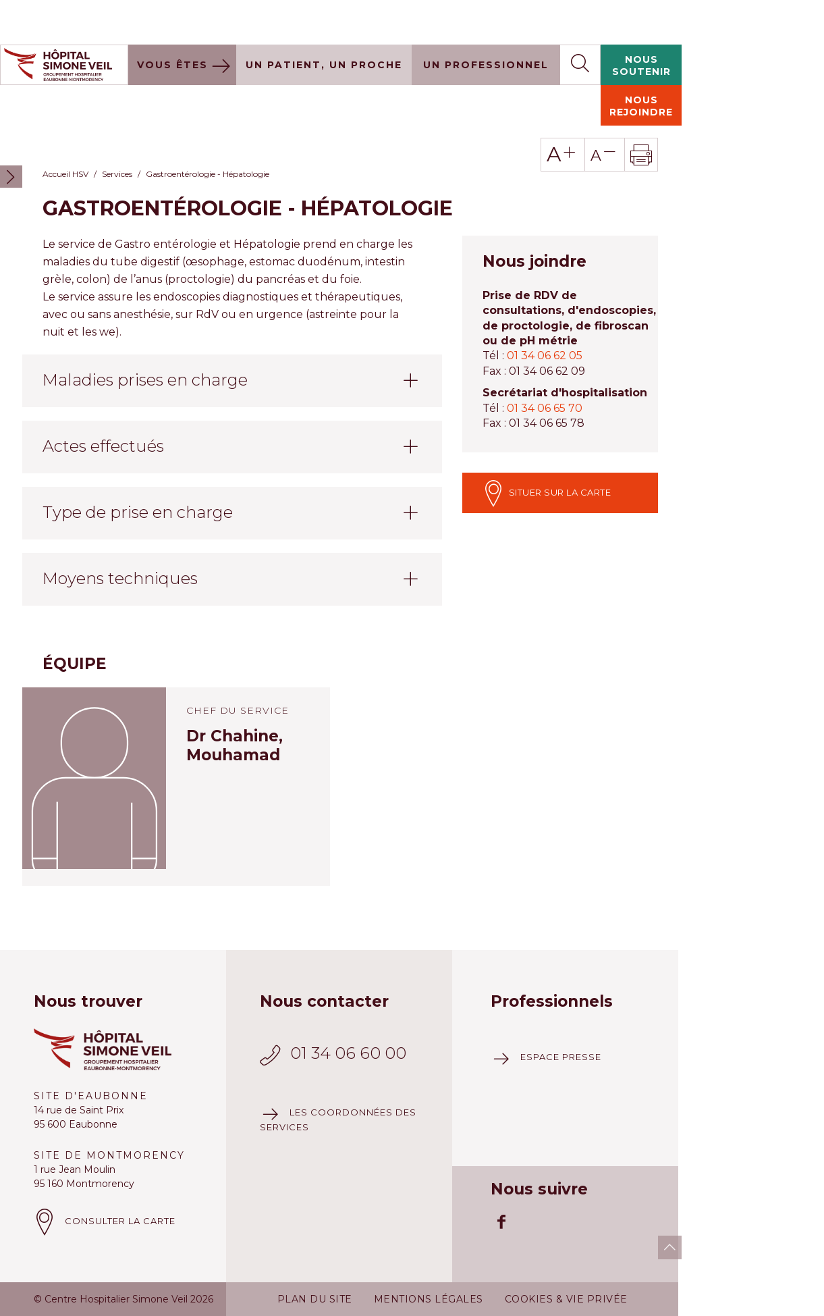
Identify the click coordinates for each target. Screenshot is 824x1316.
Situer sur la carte (547, 449)
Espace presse (560, 1012)
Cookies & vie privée (566, 1254)
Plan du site (314, 1254)
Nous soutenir (641, 21)
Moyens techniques (120, 534)
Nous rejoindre (641, 61)
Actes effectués (103, 401)
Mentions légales (428, 1254)
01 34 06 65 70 (544, 363)
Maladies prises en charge (145, 335)
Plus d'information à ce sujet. (304, 1297)
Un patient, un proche (324, 20)
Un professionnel (486, 20)
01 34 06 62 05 (544, 311)
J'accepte (774, 1294)
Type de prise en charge (138, 467)
